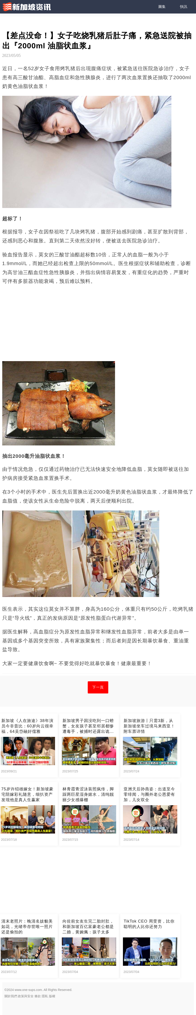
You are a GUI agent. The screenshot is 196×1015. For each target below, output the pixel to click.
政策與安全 (26, 996)
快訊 (183, 7)
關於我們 (11, 996)
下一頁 (98, 687)
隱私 (45, 996)
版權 (52, 996)
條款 (38, 996)
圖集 (162, 7)
